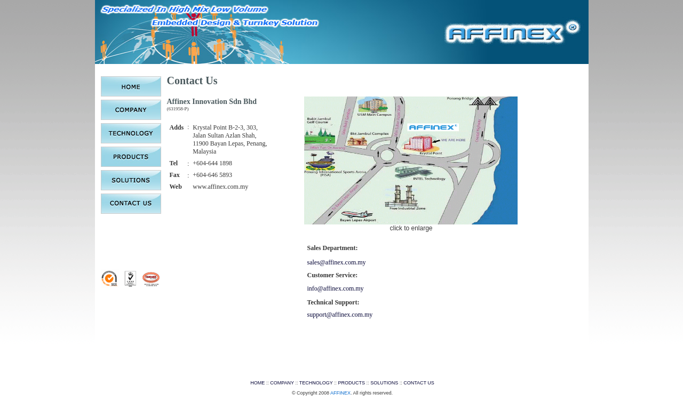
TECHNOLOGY (316, 382)
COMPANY (282, 382)
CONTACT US (418, 382)
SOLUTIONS (384, 382)
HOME (257, 382)
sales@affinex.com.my (336, 262)
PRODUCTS (352, 382)
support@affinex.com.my (339, 314)
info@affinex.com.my (335, 288)
